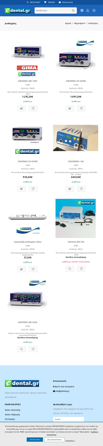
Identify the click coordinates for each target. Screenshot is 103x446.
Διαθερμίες (93, 23)
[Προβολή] (69, 267)
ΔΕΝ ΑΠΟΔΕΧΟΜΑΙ (54, 440)
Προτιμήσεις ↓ (70, 440)
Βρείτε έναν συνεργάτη (64, 387)
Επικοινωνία (66, 2)
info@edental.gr (62, 391)
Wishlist (49, 2)
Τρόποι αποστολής (12, 410)
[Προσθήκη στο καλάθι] (21, 107)
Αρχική (68, 23)
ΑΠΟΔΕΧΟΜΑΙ (34, 440)
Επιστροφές (10, 419)
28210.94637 (35, 2)
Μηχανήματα (79, 23)
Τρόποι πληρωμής (12, 414)
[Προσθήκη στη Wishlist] (33, 107)
